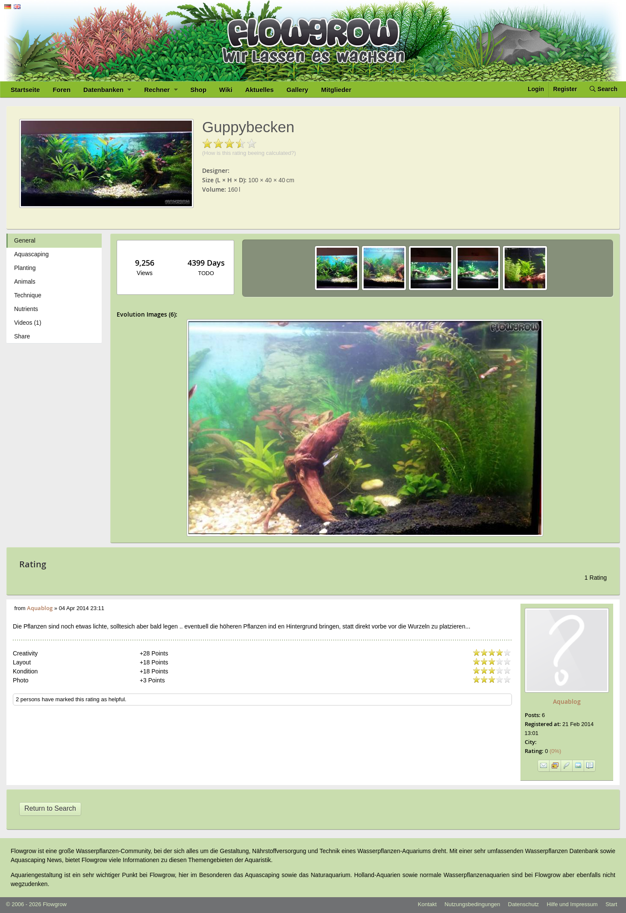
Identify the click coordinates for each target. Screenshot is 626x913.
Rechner (160, 89)
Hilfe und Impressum (572, 904)
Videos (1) (27, 322)
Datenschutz (523, 904)
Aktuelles (259, 89)
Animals (24, 281)
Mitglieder (336, 89)
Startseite (25, 89)
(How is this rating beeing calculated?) (249, 153)
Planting (25, 267)
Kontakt (427, 904)
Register (565, 89)
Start (611, 904)
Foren (62, 89)
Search (603, 89)
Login (536, 89)
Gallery (298, 89)
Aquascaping (31, 254)
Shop (199, 89)
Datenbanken (107, 89)
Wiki (225, 89)
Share (22, 336)
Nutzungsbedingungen (472, 904)
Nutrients (26, 308)
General (24, 240)
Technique (27, 295)
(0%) (553, 751)
